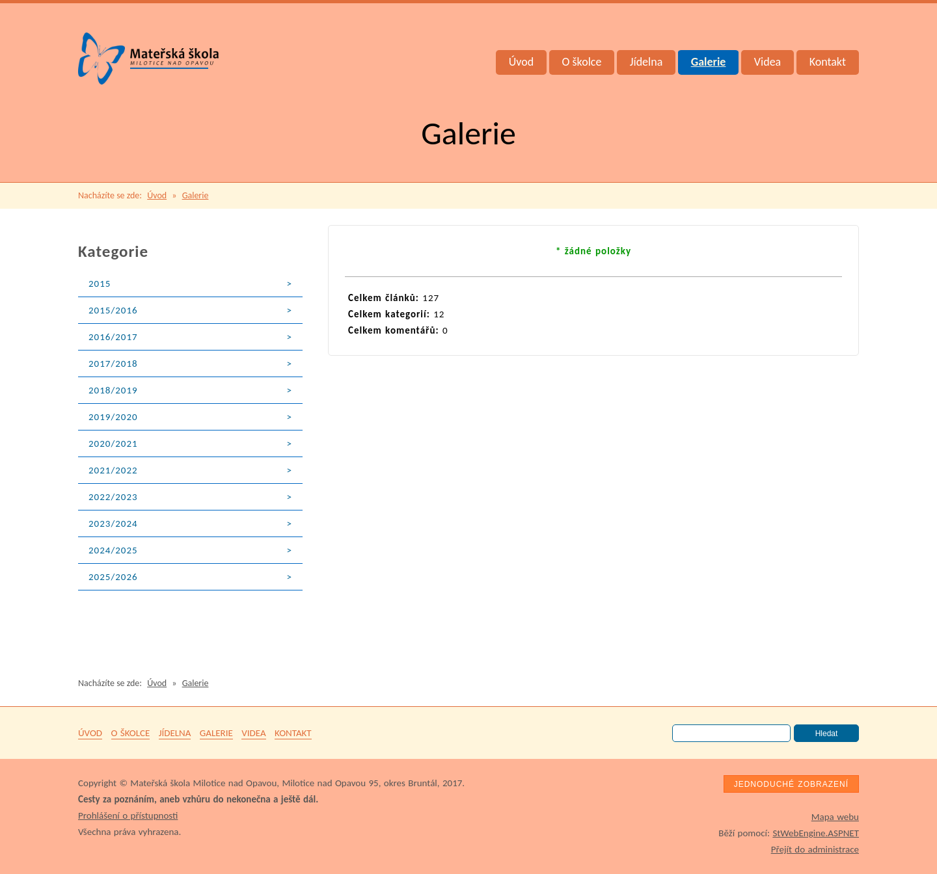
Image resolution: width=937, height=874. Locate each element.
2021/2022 (113, 470)
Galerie (708, 62)
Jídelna (646, 62)
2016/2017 (113, 337)
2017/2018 (113, 363)
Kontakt (827, 62)
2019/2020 (113, 417)
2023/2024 (113, 523)
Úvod (521, 62)
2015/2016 (113, 310)
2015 (99, 283)
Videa (767, 62)
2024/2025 (113, 550)
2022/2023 (113, 497)
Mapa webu (835, 817)
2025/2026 (113, 577)
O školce (582, 62)
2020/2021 (113, 443)
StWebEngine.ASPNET (815, 833)
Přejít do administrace (815, 849)
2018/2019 (113, 390)
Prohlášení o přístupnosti (128, 815)
